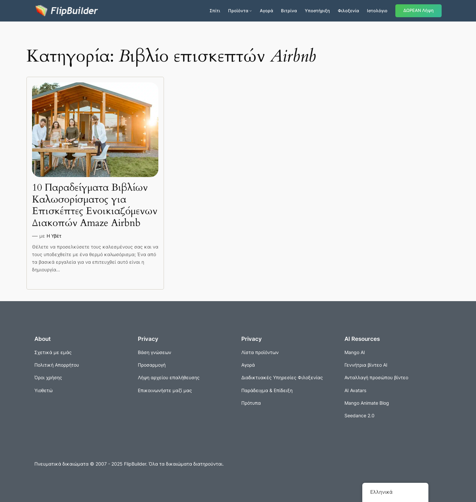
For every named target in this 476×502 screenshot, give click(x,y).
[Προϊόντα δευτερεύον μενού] (250, 10)
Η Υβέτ (54, 236)
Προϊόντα (238, 10)
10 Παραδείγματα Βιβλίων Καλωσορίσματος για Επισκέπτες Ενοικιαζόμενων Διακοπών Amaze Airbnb (94, 205)
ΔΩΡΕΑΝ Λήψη (418, 10)
